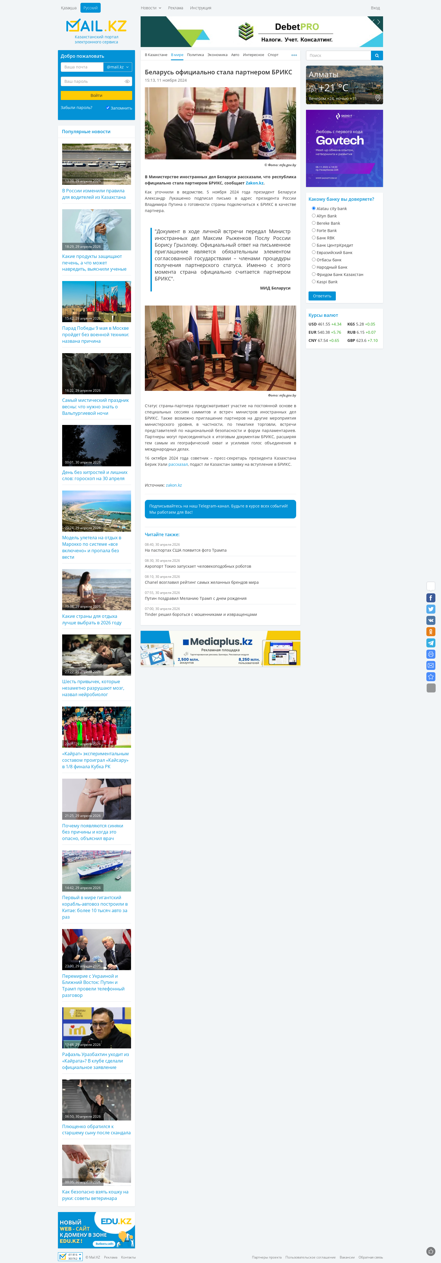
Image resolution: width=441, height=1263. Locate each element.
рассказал (178, 464)
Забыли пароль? (76, 107)
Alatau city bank (332, 208)
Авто (235, 54)
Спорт (273, 54)
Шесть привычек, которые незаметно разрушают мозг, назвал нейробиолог (96, 666)
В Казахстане (156, 54)
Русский (91, 7)
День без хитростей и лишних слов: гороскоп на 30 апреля (96, 453)
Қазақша (68, 7)
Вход (375, 7)
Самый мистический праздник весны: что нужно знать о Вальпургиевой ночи (96, 384)
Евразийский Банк (334, 252)
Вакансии (347, 1257)
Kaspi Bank (327, 281)
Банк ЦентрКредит (335, 245)
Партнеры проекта (267, 1257)
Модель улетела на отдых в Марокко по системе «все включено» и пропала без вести (96, 525)
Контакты (128, 1257)
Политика (195, 54)
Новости (151, 7)
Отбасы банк (329, 259)
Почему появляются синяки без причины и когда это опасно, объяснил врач (96, 810)
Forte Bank (327, 230)
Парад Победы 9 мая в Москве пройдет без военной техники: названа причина (96, 312)
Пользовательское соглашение (310, 1257)
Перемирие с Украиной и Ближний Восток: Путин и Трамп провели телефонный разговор (96, 964)
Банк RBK (326, 237)
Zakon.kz (255, 183)
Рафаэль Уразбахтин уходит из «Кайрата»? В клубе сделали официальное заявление (96, 1038)
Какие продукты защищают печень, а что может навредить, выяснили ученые (96, 240)
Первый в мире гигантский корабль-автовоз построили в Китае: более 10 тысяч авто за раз (96, 885)
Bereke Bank (328, 223)
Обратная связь (371, 1257)
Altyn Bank (327, 216)
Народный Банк (332, 267)
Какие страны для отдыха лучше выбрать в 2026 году (96, 597)
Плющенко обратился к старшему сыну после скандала (96, 1107)
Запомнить (121, 108)
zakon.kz (174, 485)
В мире (177, 54)
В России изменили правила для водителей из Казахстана (96, 172)
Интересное (253, 54)
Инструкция (200, 7)
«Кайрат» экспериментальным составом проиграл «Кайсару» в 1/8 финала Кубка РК (96, 738)
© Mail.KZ (93, 1257)
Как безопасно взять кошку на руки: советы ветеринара (96, 1173)
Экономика (218, 54)
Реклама (175, 7)
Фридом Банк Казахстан (340, 274)
